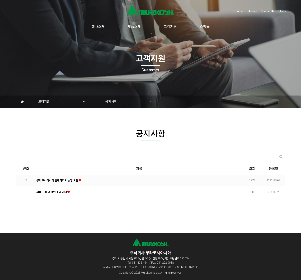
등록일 (273, 171)
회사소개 (98, 27)
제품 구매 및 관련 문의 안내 (51, 194)
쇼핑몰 (205, 27)
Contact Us (267, 11)
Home (239, 11)
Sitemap (252, 11)
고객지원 (170, 27)
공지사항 (111, 101)
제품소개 (134, 27)
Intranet (283, 11)
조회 (252, 171)
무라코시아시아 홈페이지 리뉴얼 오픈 (57, 182)
